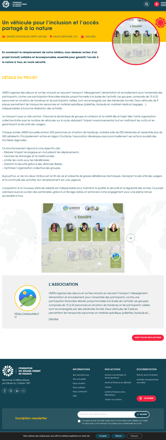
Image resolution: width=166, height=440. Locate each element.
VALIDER (142, 414)
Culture (108, 387)
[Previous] (35, 238)
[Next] (130, 238)
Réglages (134, 436)
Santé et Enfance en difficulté (118, 383)
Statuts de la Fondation (147, 375)
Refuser (118, 436)
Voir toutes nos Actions (148, 338)
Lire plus (53, 319)
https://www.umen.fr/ (27, 315)
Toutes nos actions (113, 400)
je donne (148, 398)
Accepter (103, 436)
